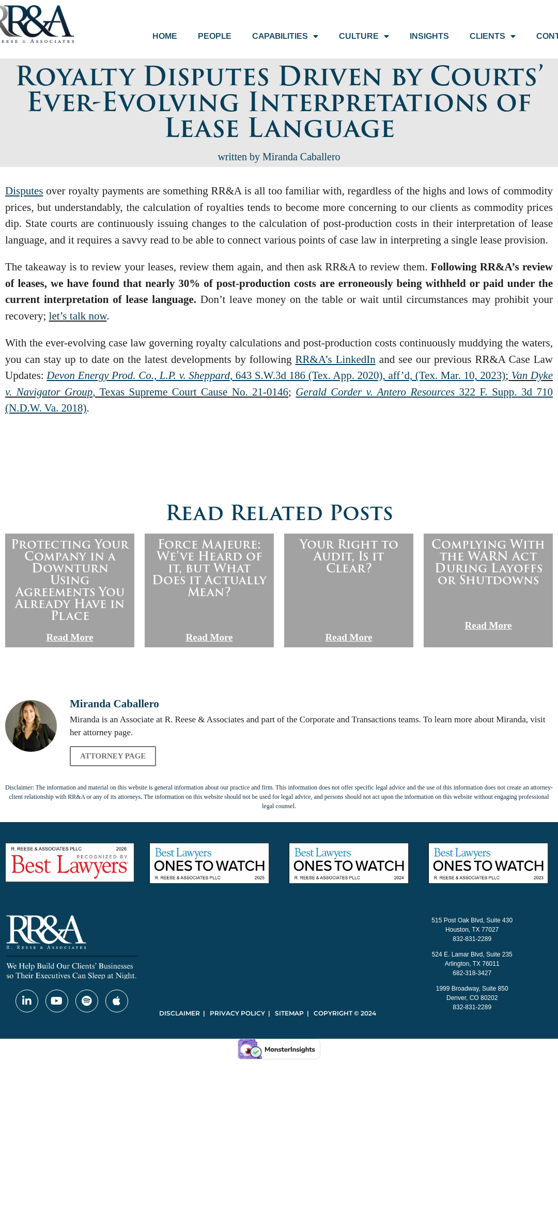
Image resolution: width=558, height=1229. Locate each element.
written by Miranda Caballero (279, 156)
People (214, 36)
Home (164, 36)
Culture (364, 36)
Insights (429, 36)
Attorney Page (113, 756)
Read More (70, 637)
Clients (493, 36)
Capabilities (285, 36)
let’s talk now (78, 316)
